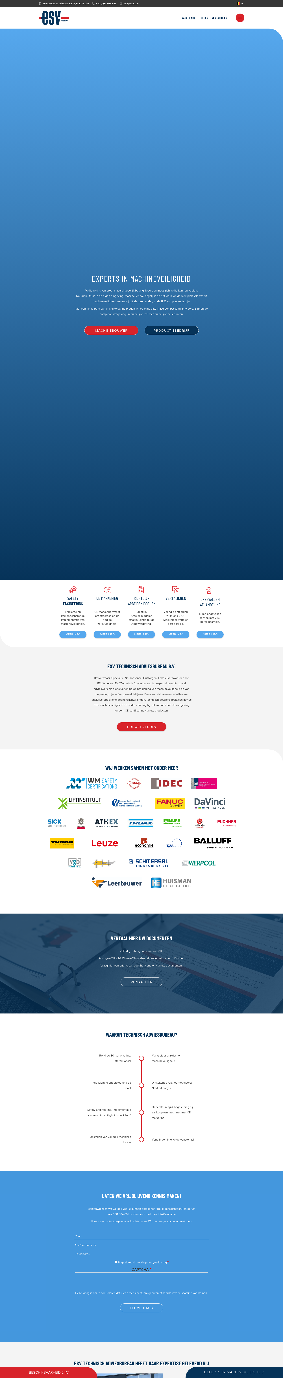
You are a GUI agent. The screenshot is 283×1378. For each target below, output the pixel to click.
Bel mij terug (141, 1308)
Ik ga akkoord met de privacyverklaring (141, 1262)
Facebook (228, 3)
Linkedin (231, 3)
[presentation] (102, 1283)
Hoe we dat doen (141, 727)
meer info (73, 634)
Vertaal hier (141, 982)
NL (238, 3)
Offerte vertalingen (214, 18)
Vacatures (188, 18)
